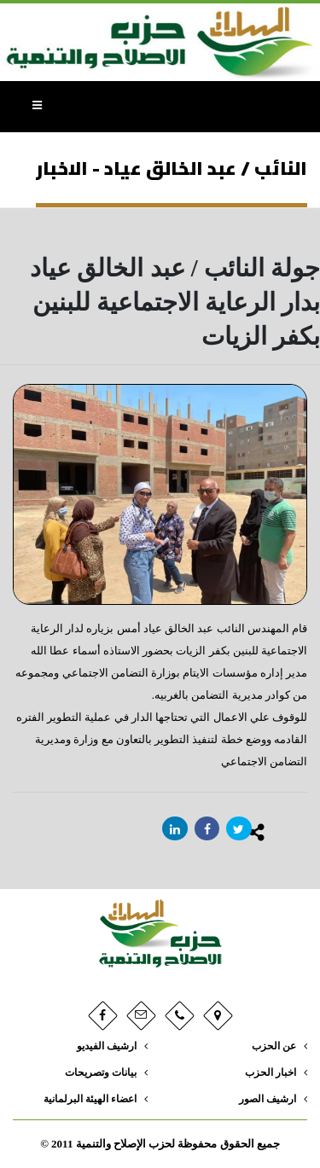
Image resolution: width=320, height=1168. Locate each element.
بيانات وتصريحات (101, 1072)
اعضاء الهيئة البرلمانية (90, 1099)
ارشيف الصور (267, 1099)
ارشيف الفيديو (107, 1046)
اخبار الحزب (270, 1072)
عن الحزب (274, 1046)
